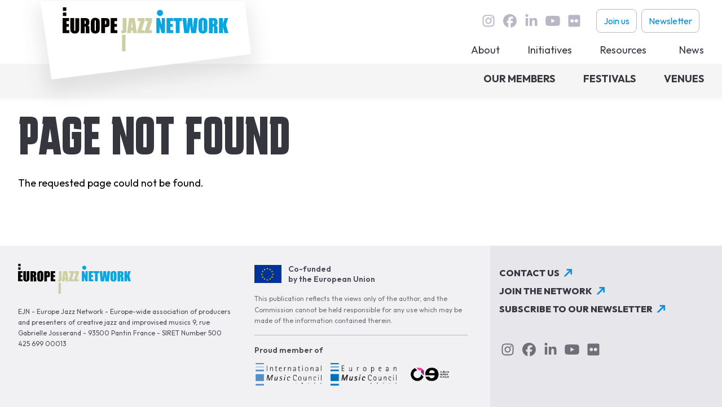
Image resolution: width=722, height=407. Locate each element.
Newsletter (670, 20)
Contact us (529, 272)
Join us (616, 20)
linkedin (531, 20)
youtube (552, 20)
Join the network (545, 291)
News (691, 49)
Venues (684, 78)
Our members (519, 78)
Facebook (509, 20)
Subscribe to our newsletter (576, 309)
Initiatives (550, 49)
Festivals (609, 78)
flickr (574, 20)
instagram (488, 20)
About (485, 49)
